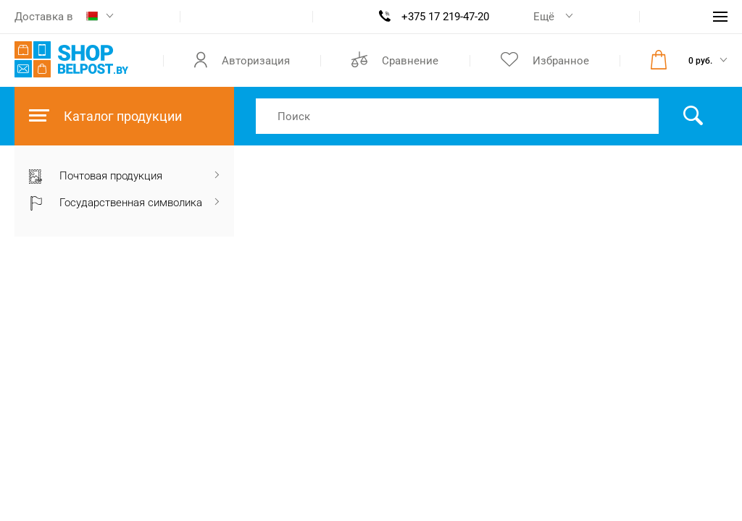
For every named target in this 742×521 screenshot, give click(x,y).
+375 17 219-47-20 (445, 16)
